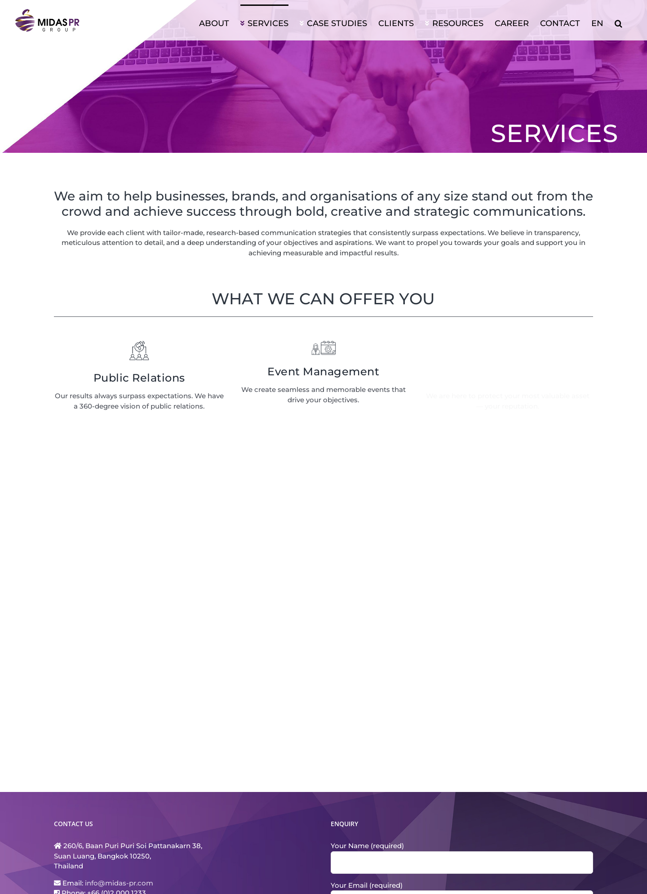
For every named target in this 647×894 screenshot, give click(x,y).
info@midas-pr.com (119, 883)
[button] (618, 22)
